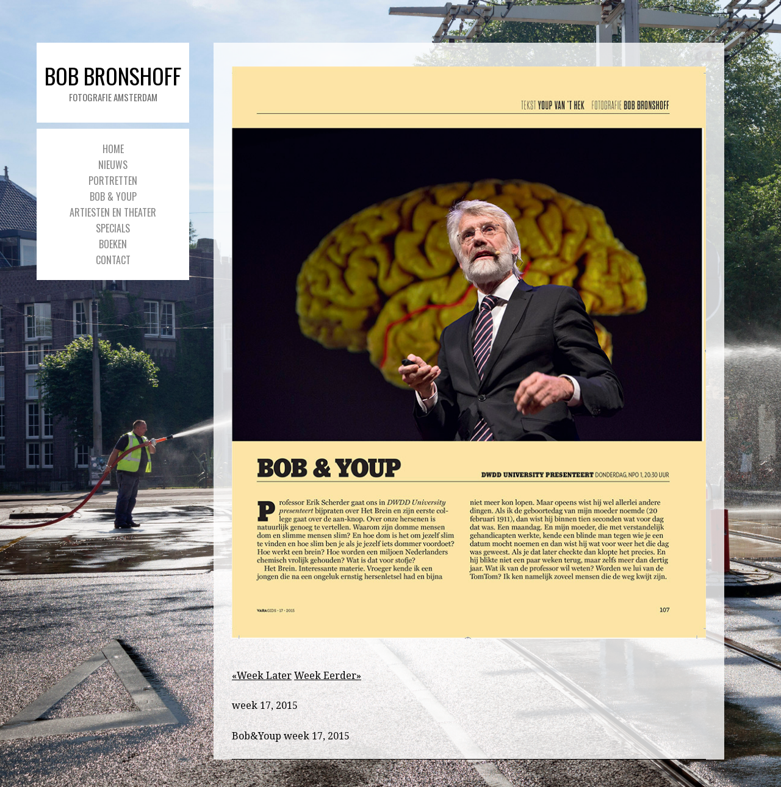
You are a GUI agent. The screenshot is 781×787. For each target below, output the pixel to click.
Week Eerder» (327, 675)
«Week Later (262, 675)
